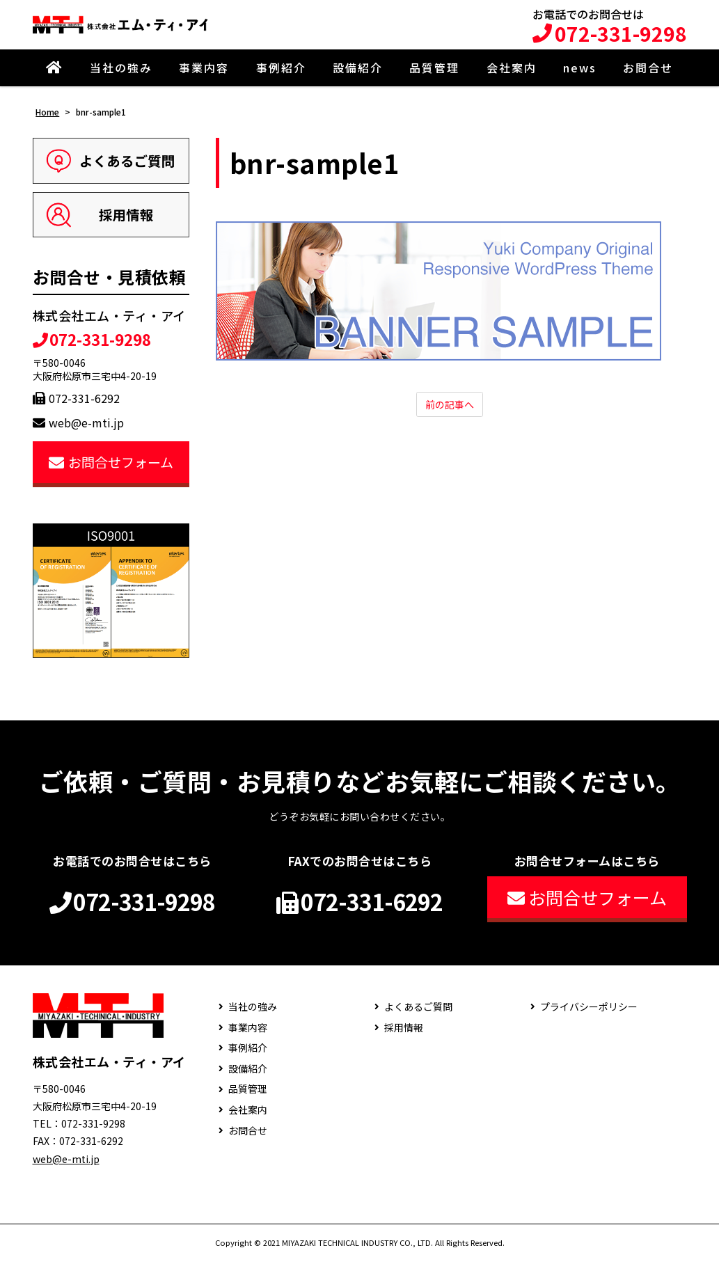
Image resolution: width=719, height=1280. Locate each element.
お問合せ (648, 78)
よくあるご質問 (418, 1027)
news (579, 78)
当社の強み (121, 78)
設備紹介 (358, 78)
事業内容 (204, 78)
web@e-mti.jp (78, 432)
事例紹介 (281, 78)
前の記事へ (449, 415)
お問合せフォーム (111, 471)
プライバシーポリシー (589, 1027)
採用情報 (403, 1047)
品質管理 (434, 78)
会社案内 (512, 78)
